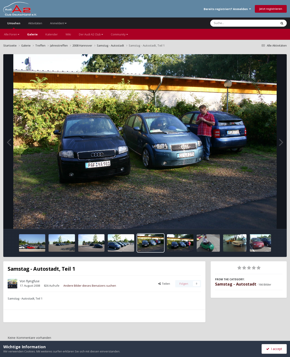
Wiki (68, 34)
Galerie (32, 34)
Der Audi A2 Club (91, 34)
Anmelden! (58, 23)
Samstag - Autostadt (235, 284)
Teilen (164, 284)
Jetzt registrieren (270, 9)
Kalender (51, 34)
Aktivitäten (35, 23)
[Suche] (234, 23)
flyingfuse (33, 281)
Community (119, 34)
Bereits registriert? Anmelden (227, 9)
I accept (274, 349)
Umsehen (13, 25)
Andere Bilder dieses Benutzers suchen (89, 286)
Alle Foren (11, 34)
